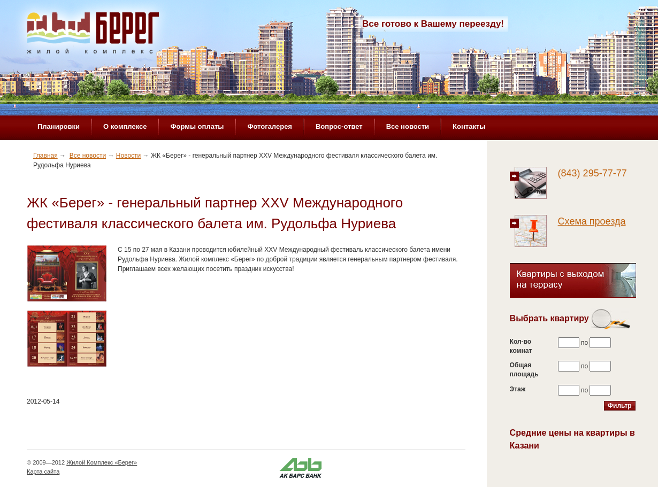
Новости (128, 155)
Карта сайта (43, 471)
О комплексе (125, 126)
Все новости (407, 126)
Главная (45, 155)
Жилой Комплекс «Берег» (101, 462)
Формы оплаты (197, 126)
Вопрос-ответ (339, 126)
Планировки (58, 126)
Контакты (469, 126)
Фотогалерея (269, 126)
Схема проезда (592, 221)
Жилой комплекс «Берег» (94, 35)
